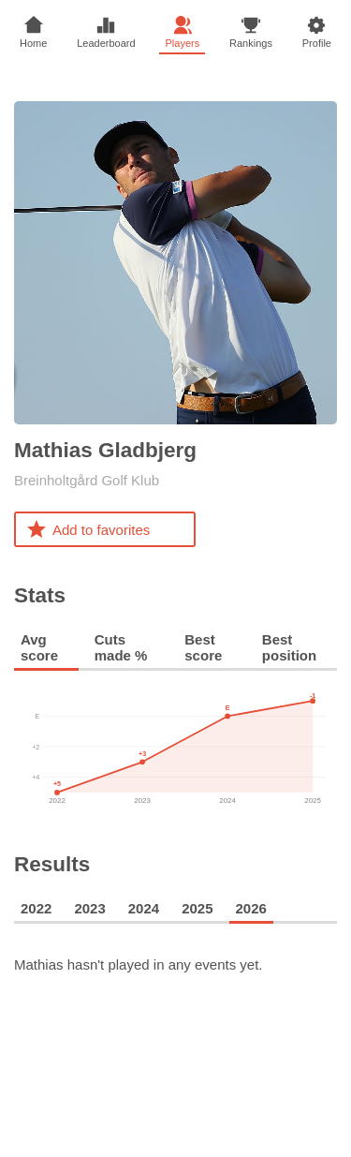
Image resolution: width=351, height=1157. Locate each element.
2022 (36, 908)
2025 (197, 908)
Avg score (39, 647)
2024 (143, 908)
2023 (89, 908)
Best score (203, 647)
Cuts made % (121, 647)
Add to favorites (87, 529)
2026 (251, 908)
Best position (289, 647)
